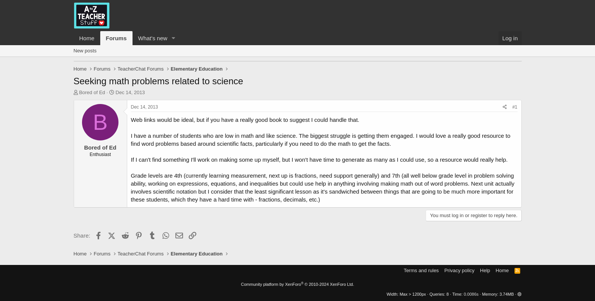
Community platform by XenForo (297, 284)
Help (485, 270)
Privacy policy (459, 270)
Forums (116, 38)
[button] (173, 38)
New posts (85, 51)
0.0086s (471, 294)
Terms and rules (421, 270)
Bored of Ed (92, 92)
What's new (152, 38)
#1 (514, 107)
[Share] (505, 107)
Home (87, 38)
